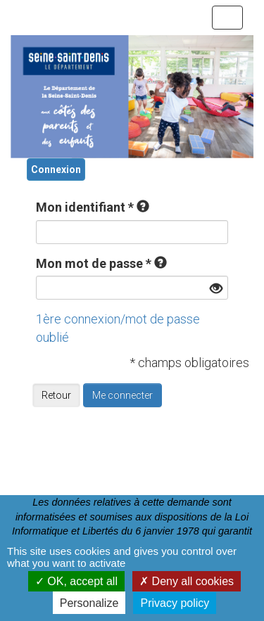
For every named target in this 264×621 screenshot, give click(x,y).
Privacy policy (174, 603)
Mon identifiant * (85, 207)
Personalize (89, 603)
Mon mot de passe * (93, 263)
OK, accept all (76, 581)
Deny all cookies (186, 581)
